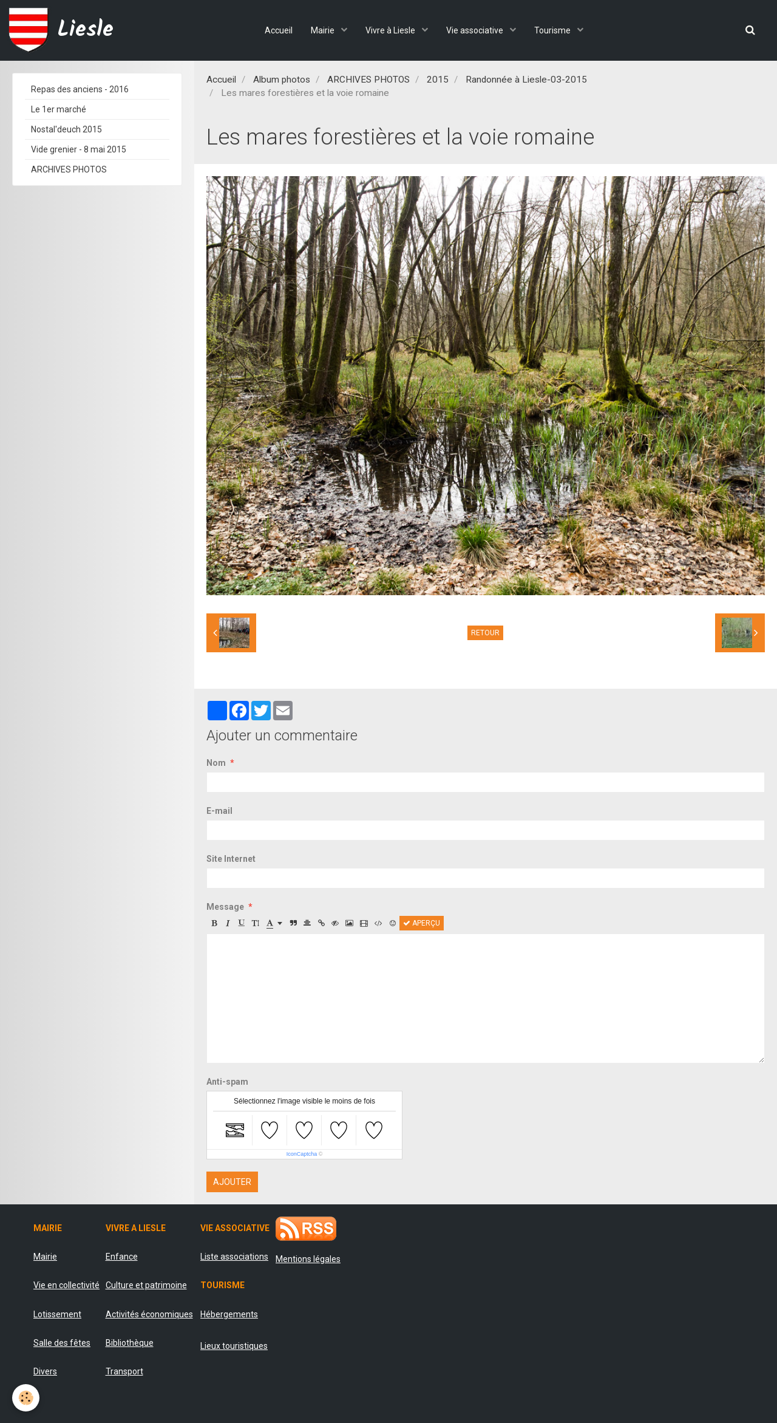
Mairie (323, 30)
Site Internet (231, 859)
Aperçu (421, 923)
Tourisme (553, 30)
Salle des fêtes (61, 1343)
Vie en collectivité (66, 1285)
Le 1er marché (58, 109)
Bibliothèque (130, 1343)
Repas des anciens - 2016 (80, 89)
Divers (45, 1371)
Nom (216, 763)
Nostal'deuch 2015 (66, 129)
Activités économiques (149, 1314)
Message (225, 907)
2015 (438, 79)
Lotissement (57, 1314)
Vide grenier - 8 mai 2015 (78, 149)
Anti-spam (227, 1082)
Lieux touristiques (234, 1346)
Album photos (281, 79)
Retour (485, 633)
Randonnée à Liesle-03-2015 (526, 79)
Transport (124, 1371)
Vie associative (475, 30)
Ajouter (232, 1182)
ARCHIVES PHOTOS (368, 79)
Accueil (279, 30)
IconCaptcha (302, 1154)
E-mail (219, 811)
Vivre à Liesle (391, 30)
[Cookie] (25, 1397)
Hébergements (229, 1314)
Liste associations (234, 1256)
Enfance (122, 1256)
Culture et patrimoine (146, 1285)
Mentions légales (308, 1259)
